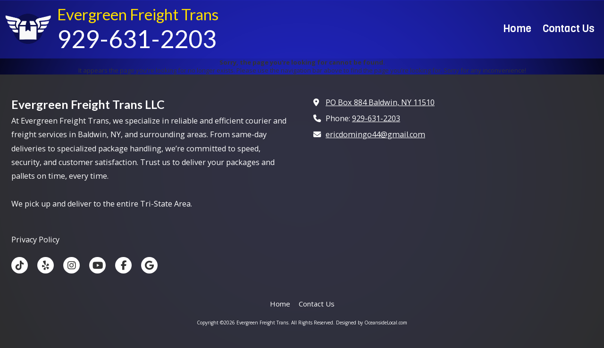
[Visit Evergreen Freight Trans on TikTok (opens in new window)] (19, 265)
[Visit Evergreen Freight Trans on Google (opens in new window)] (149, 265)
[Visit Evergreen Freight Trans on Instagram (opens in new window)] (71, 265)
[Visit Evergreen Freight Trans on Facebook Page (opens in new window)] (123, 265)
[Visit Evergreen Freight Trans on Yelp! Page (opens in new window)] (45, 265)
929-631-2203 (376, 118)
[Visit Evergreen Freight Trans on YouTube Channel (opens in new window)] (97, 265)
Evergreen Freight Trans (137, 14)
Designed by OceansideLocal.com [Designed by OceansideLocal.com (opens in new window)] (371, 322)
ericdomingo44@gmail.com (375, 134)
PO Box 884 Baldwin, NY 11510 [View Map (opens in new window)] (380, 102)
